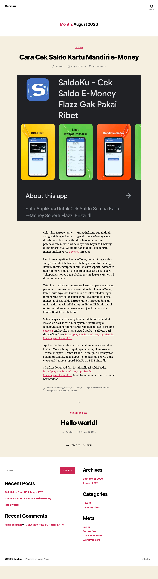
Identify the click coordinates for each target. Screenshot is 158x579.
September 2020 (93, 491)
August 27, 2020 (88, 445)
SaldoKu (48, 340)
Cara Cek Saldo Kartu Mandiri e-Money (79, 61)
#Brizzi (50, 400)
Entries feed (90, 544)
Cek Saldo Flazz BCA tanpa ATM (24, 505)
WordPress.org (92, 552)
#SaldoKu (63, 403)
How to (79, 47)
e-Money (74, 261)
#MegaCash (52, 403)
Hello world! (79, 435)
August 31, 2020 (78, 75)
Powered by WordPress (37, 572)
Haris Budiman (14, 537)
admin (61, 75)
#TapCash (72, 403)
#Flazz (67, 400)
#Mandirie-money (101, 400)
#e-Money (58, 400)
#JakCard (75, 400)
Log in (86, 540)
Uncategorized (79, 426)
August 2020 (91, 496)
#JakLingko (86, 400)
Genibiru (10, 6)
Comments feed (93, 548)
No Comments (99, 75)
